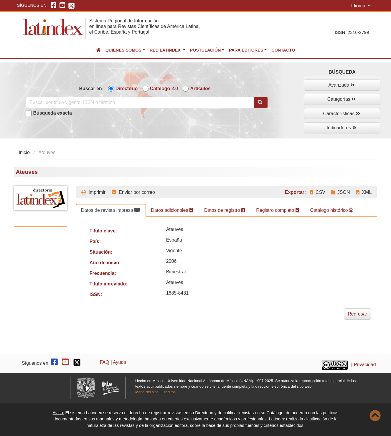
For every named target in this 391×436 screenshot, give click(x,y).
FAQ (104, 362)
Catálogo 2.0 (164, 88)
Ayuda (119, 362)
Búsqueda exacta (52, 112)
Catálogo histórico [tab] (331, 210)
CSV (317, 192)
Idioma (359, 5)
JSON (340, 192)
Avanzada (341, 84)
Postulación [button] (205, 50)
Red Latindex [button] (166, 50)
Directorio (127, 88)
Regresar (357, 313)
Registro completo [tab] (277, 210)
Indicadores (342, 127)
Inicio (24, 152)
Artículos (200, 88)
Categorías (341, 99)
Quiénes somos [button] (123, 50)
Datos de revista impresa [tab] (110, 210)
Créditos (168, 392)
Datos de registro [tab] (224, 210)
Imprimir (93, 192)
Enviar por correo (133, 192)
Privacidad (365, 364)
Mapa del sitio (147, 392)
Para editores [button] (246, 50)
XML (364, 192)
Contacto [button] (283, 50)
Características (341, 113)
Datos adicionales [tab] (172, 210)
